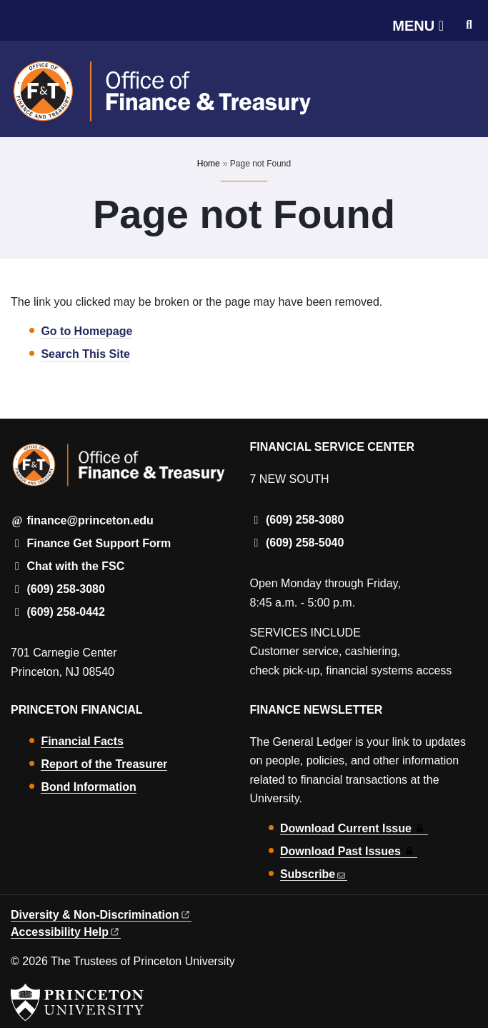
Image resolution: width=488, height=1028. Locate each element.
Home (208, 164)
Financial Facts (82, 741)
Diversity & (101, 915)
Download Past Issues (348, 851)
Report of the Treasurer (104, 764)
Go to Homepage (86, 331)
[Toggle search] (469, 25)
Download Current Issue (354, 828)
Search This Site (85, 354)
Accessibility (66, 932)
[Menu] (418, 25)
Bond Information (88, 787)
